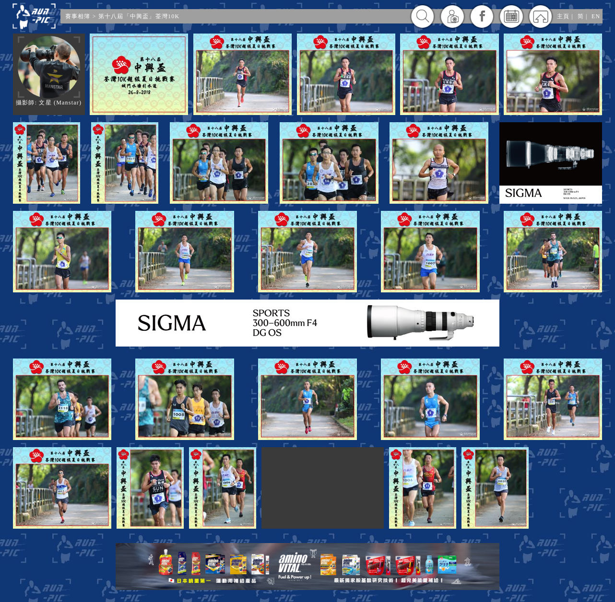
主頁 (563, 16)
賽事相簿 (78, 16)
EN (595, 16)
